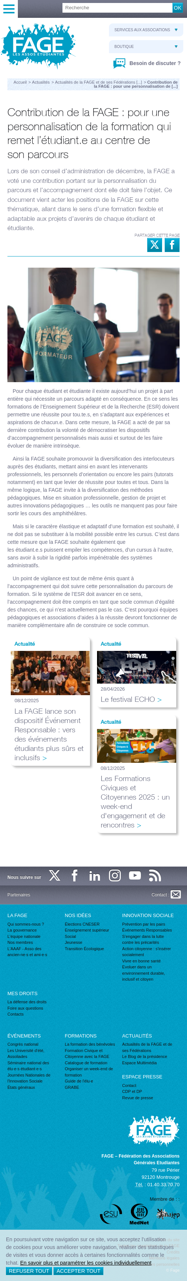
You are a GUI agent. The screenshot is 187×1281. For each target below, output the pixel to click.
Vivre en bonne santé (141, 961)
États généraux (21, 1087)
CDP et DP (132, 1091)
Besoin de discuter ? (154, 63)
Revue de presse (137, 1098)
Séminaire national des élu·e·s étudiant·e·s (28, 1066)
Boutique (146, 46)
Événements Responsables (147, 930)
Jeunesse (73, 942)
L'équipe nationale (24, 936)
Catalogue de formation (86, 1063)
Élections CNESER (82, 924)
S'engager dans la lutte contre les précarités (143, 939)
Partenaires (18, 894)
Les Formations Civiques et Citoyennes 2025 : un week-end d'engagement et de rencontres (135, 801)
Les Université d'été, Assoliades (25, 1053)
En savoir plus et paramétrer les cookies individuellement (85, 1263)
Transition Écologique (84, 948)
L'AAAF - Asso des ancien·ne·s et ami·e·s (27, 951)
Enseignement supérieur (87, 930)
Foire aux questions (25, 1008)
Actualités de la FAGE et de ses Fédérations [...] (98, 82)
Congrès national (22, 1044)
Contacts (15, 1014)
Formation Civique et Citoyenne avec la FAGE (87, 1053)
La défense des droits (26, 1002)
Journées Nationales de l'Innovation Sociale (29, 1078)
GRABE (72, 1087)
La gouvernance (22, 930)
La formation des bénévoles (90, 1044)
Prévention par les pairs (143, 924)
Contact (129, 1085)
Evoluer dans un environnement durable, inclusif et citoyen (143, 973)
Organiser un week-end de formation (89, 1072)
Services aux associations (146, 30)
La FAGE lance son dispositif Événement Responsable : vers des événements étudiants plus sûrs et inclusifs (49, 734)
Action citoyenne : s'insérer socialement (146, 951)
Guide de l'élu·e (79, 1081)
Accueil (20, 82)
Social (70, 936)
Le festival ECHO (128, 699)
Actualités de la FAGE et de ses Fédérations (147, 1047)
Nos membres (20, 942)
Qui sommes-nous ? (25, 924)
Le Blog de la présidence (144, 1056)
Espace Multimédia (139, 1063)
